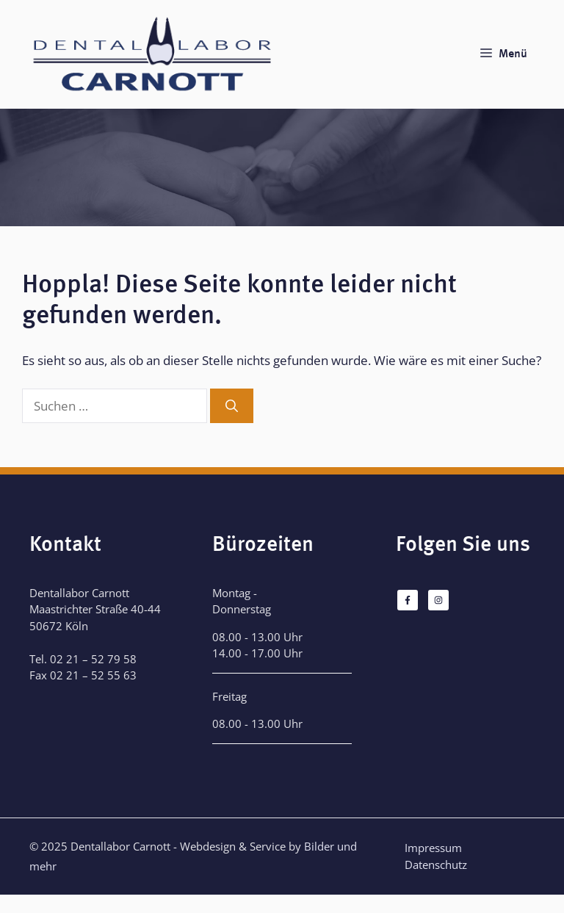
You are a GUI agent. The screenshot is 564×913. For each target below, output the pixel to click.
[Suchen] (231, 406)
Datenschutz (436, 864)
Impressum (433, 847)
